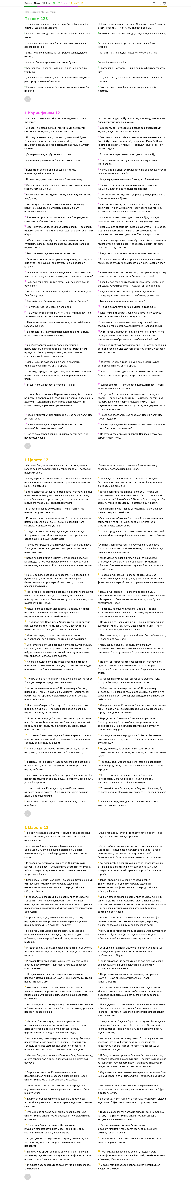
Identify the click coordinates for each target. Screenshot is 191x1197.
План (37, 3)
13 (82, 3)
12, (79, 3)
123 (58, 3)
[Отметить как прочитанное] (27, 99)
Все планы (51, 12)
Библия (28, 3)
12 (69, 3)
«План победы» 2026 (34, 12)
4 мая (46, 3)
